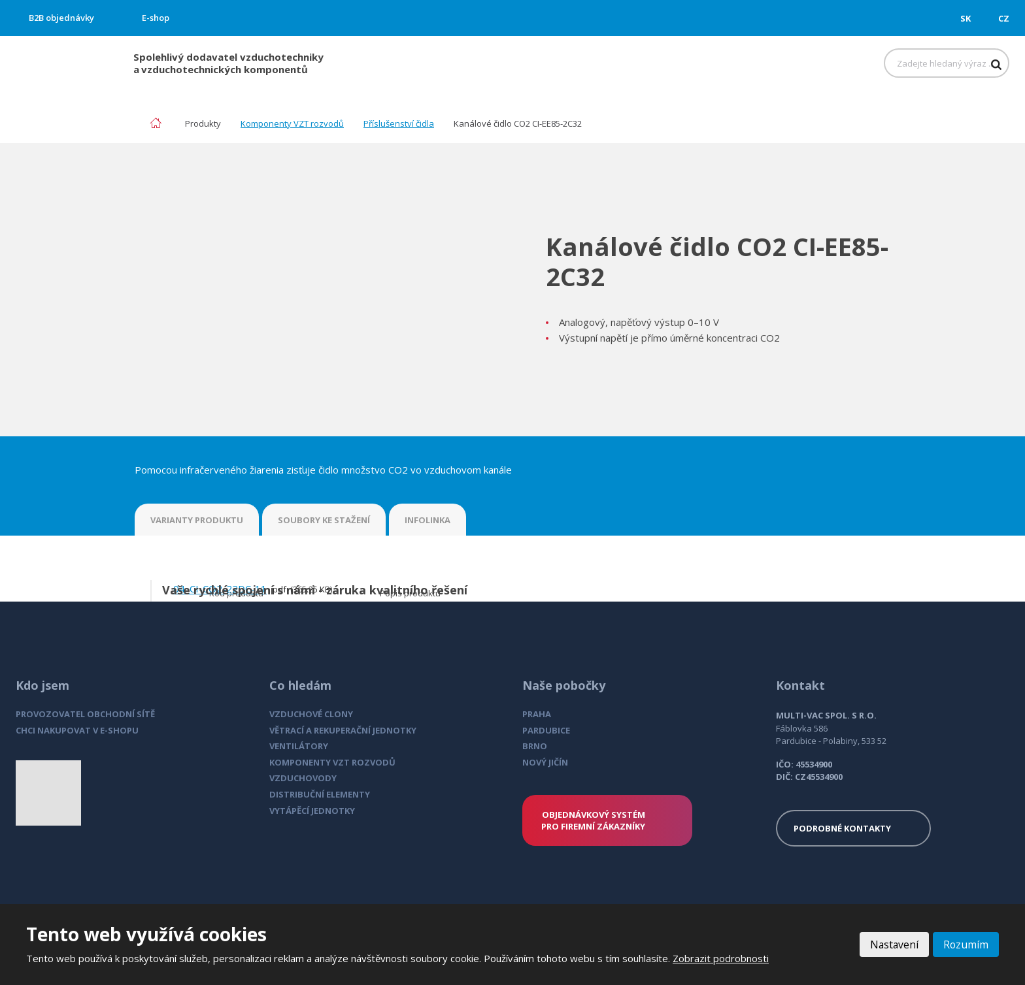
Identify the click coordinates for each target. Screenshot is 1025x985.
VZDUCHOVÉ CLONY (311, 714)
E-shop (155, 18)
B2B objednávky (61, 18)
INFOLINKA (427, 520)
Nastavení (893, 944)
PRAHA (536, 714)
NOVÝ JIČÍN (545, 762)
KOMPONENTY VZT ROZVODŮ (332, 762)
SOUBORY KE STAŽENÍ (324, 520)
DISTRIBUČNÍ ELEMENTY (319, 794)
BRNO (534, 746)
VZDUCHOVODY (303, 778)
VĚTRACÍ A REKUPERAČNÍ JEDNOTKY (342, 730)
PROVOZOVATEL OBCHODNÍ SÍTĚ (85, 714)
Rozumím (965, 944)
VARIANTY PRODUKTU (196, 520)
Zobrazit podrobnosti (721, 958)
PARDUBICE (546, 730)
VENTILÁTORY (298, 746)
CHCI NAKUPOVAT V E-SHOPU (77, 730)
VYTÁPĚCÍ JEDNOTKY (312, 810)
